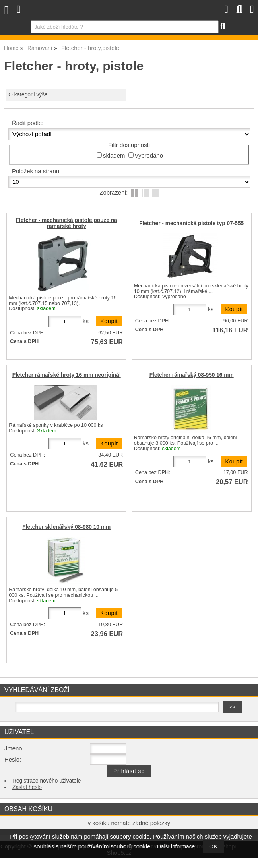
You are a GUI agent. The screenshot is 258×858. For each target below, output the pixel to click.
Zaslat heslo (27, 787)
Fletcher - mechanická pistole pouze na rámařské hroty (66, 223)
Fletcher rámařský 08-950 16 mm (191, 375)
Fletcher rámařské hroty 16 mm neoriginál (66, 375)
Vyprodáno (149, 155)
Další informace (176, 847)
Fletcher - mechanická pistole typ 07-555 (191, 223)
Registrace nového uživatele (46, 781)
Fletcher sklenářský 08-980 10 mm (66, 527)
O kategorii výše (27, 95)
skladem (114, 155)
